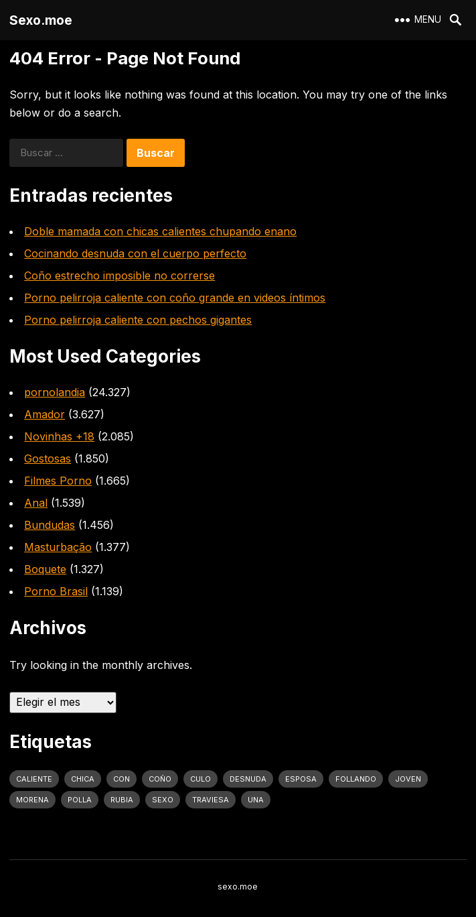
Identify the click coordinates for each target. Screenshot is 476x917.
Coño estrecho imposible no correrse (119, 275)
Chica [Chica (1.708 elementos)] (82, 779)
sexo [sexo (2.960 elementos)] (162, 799)
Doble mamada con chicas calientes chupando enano (160, 231)
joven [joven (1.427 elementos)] (408, 779)
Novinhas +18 (59, 436)
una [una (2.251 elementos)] (256, 799)
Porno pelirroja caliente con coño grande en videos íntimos (174, 297)
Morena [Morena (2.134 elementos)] (32, 799)
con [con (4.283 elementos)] (121, 779)
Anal (36, 502)
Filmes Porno (58, 480)
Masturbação (58, 547)
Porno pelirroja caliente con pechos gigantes (138, 319)
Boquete (45, 569)
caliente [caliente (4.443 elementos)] (34, 779)
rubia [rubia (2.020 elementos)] (121, 799)
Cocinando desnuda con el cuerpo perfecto (135, 253)
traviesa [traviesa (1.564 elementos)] (210, 799)
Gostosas (47, 458)
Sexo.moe (40, 20)
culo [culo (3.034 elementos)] (200, 779)
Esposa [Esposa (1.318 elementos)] (301, 779)
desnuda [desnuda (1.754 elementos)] (248, 779)
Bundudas (49, 525)
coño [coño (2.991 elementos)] (160, 779)
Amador (44, 414)
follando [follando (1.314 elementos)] (355, 779)
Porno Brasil (56, 591)
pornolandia (54, 392)
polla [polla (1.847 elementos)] (80, 799)
